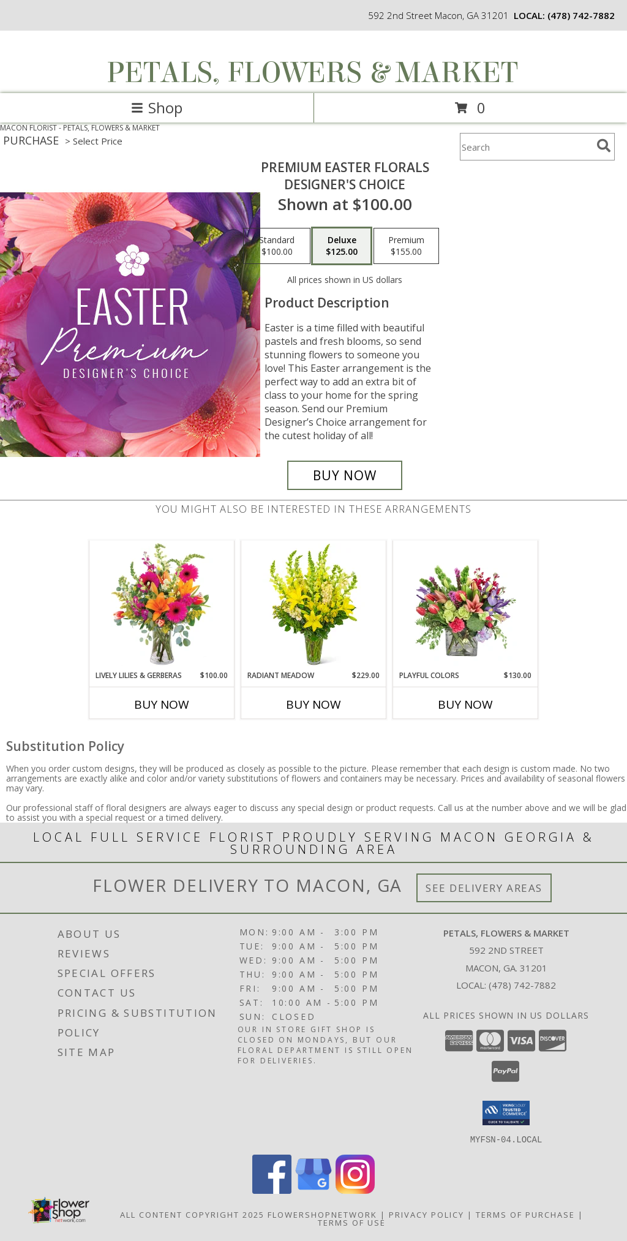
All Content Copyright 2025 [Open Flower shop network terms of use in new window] (192, 1214)
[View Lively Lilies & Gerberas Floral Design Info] (162, 605)
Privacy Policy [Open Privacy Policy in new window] (426, 1214)
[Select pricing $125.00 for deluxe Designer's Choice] (341, 246)
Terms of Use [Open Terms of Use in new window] (352, 1222)
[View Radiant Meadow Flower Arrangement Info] (314, 605)
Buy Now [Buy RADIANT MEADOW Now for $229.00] (313, 704)
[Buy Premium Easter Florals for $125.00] (344, 475)
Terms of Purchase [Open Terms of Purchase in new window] (525, 1214)
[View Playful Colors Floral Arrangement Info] (466, 605)
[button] (506, 1113)
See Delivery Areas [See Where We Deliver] (484, 888)
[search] (603, 145)
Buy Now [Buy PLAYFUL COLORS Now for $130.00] (465, 704)
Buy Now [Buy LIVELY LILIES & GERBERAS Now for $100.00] (161, 704)
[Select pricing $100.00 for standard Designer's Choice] (277, 246)
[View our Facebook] (271, 1190)
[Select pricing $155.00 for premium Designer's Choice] (406, 246)
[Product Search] (525, 147)
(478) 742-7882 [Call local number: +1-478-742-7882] (581, 15)
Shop (156, 107)
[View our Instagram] (355, 1190)
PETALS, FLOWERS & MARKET (312, 73)
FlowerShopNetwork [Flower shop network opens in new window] (322, 1214)
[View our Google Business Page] (313, 1190)
